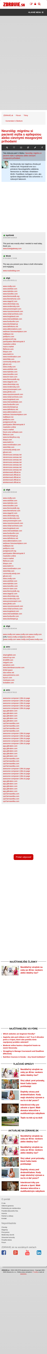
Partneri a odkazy (7, 1216)
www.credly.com (9, 286)
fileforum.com (8, 349)
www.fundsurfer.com (11, 321)
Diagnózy (5, 1230)
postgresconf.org (9, 339)
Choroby (4, 1227)
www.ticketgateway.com (12, 249)
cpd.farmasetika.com (11, 723)
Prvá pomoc (6, 1232)
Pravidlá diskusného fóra (10, 1211)
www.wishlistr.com (10, 289)
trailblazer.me (8, 334)
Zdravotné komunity (8, 1237)
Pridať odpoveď (23, 857)
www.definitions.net (10, 326)
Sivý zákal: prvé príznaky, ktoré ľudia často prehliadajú (32, 1083)
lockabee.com (8, 683)
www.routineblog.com (11, 271)
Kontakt (4, 1218)
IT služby (35, 1272)
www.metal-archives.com (12, 314)
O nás (4, 1203)
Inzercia (4, 1213)
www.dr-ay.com (9, 657)
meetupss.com (8, 680)
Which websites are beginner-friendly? (19, 1034)
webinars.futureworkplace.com (15, 331)
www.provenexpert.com (12, 309)
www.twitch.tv (8, 354)
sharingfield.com (9, 655)
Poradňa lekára (7, 1240)
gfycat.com (7, 364)
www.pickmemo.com (11, 675)
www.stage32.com (10, 301)
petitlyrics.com (8, 337)
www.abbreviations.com (12, 329)
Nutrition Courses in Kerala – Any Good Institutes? (24, 1057)
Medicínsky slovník (8, 1235)
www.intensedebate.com (12, 319)
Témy (26, 115)
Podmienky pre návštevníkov (11, 1208)
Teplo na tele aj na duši (31, 1118)
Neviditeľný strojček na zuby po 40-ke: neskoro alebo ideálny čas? (31, 970)
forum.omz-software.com (12, 432)
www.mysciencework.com (13, 311)
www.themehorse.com (11, 299)
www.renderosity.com (11, 306)
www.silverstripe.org (11, 304)
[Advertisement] (23, 39)
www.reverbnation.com (12, 357)
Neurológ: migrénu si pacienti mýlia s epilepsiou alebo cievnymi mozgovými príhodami (22, 155)
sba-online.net (8, 673)
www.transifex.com (10, 294)
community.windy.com (11, 362)
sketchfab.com (8, 359)
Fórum (18, 115)
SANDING (23, 1274)
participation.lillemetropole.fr (14, 342)
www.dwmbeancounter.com (13, 668)
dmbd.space (8, 670)
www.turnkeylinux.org (11, 437)
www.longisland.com (11, 316)
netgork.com (8, 662)
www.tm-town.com (10, 377)
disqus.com (7, 352)
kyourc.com (7, 678)
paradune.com (8, 665)
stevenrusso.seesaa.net (12, 455)
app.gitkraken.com (10, 711)
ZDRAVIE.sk (8, 115)
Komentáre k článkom (14, 121)
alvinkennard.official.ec (12, 472)
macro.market (8, 347)
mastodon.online (9, 344)
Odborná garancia (8, 1206)
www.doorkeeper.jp (10, 324)
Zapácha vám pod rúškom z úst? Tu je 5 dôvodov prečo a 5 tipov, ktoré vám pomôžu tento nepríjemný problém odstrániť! (23, 1039)
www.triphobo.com (10, 291)
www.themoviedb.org (11, 296)
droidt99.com (8, 660)
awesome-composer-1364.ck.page (16, 698)
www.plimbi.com (9, 392)
